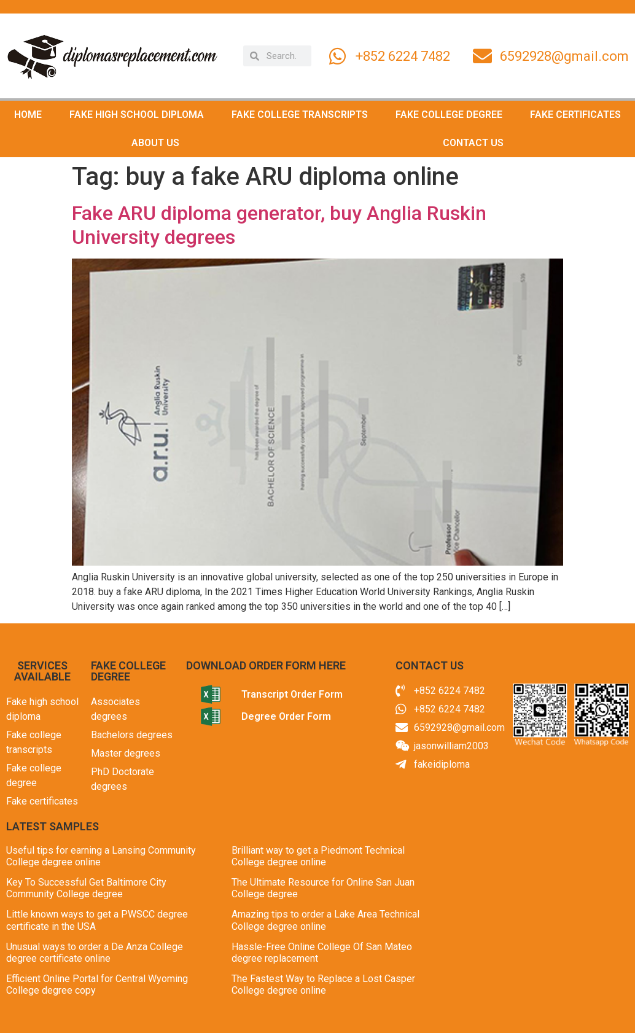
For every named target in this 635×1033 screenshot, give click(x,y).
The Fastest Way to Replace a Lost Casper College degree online (323, 984)
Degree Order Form (286, 716)
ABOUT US (155, 143)
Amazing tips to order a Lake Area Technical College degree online (325, 920)
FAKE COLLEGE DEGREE (448, 114)
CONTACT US (473, 143)
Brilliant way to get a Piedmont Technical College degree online (318, 856)
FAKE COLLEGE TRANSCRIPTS (300, 114)
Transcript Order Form (292, 694)
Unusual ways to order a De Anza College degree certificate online (94, 952)
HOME (28, 114)
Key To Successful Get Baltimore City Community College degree (86, 888)
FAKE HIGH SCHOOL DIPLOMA (136, 114)
